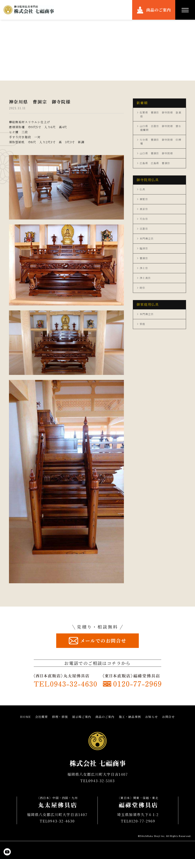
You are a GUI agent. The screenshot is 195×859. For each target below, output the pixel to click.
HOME (25, 717)
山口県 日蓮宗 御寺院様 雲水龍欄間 (160, 128)
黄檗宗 (144, 199)
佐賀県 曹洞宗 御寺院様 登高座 (160, 114)
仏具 (142, 189)
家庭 (142, 324)
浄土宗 (144, 268)
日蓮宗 (144, 228)
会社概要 (41, 717)
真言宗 (144, 209)
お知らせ (151, 717)
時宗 (142, 287)
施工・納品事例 (130, 717)
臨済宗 (144, 248)
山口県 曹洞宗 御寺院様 (156, 153)
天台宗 (144, 219)
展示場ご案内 (81, 717)
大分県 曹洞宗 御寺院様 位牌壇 (160, 141)
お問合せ (168, 717)
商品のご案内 (158, 10)
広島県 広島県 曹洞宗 (155, 163)
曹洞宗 (144, 258)
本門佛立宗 (147, 238)
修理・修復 (60, 717)
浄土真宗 (145, 278)
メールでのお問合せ (103, 640)
